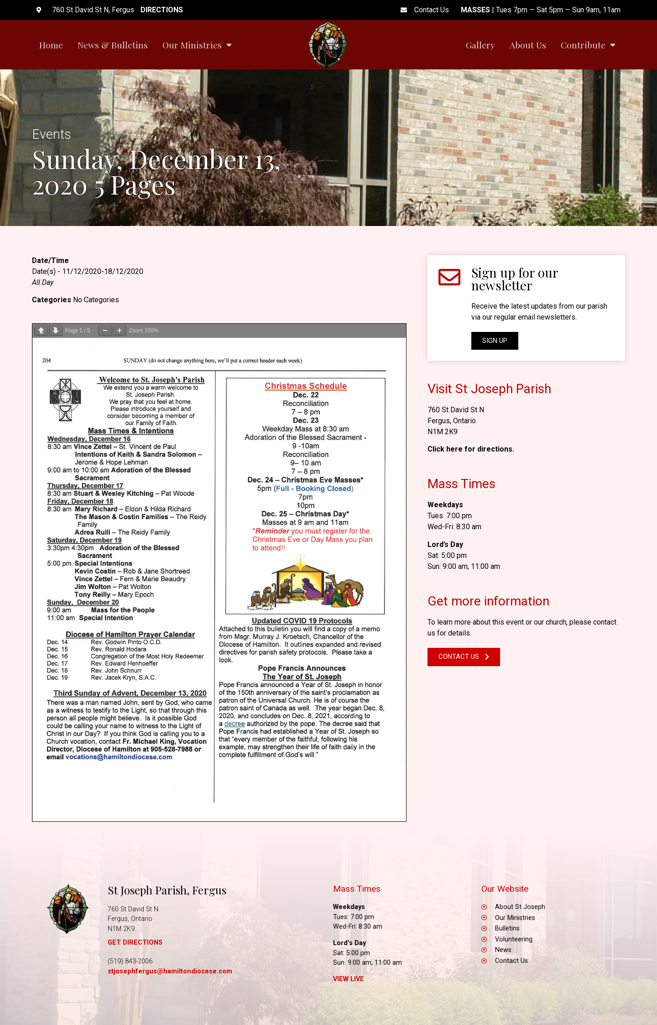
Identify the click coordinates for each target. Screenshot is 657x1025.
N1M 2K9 (443, 431)
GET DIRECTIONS (135, 942)
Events (51, 134)
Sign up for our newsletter (514, 279)
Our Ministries (197, 44)
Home (51, 45)
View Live (348, 979)
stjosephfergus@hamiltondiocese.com (170, 971)
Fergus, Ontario (452, 420)
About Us (528, 45)
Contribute (588, 44)
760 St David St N (456, 409)
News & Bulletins (113, 45)
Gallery (480, 45)
